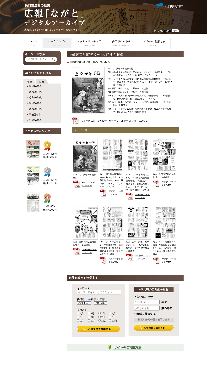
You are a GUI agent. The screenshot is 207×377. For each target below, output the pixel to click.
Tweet (120, 30)
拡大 (167, 31)
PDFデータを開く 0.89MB (169, 260)
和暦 (29, 81)
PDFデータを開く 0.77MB (89, 251)
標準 (175, 31)
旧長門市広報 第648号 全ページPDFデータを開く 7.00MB (114, 120)
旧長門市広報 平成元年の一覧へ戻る (90, 62)
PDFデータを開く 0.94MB (116, 193)
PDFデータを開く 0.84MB (169, 183)
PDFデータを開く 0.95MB (89, 184)
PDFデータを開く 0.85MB (142, 196)
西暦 (41, 81)
